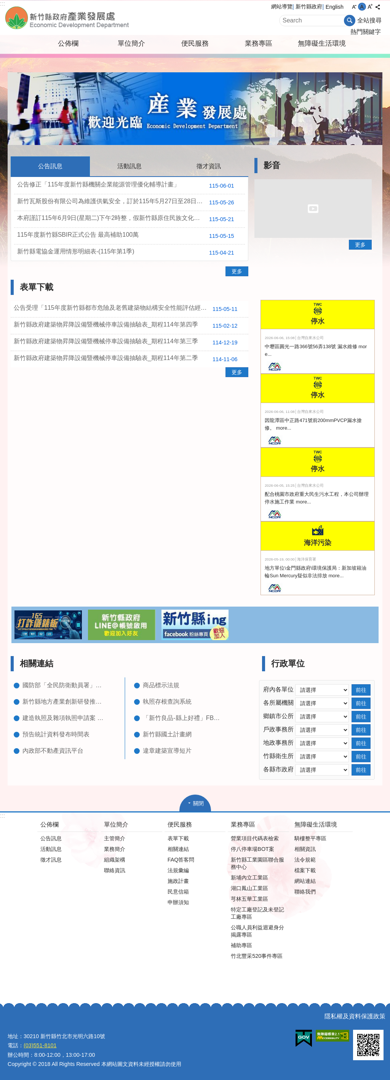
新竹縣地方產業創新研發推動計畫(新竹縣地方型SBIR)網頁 (64, 701)
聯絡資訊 (114, 870)
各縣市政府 (278, 769)
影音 (272, 165)
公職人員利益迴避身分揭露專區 (257, 931)
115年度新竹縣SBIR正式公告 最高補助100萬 (128, 236)
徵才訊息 (51, 860)
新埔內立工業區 (249, 878)
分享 (377, 7)
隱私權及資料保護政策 (354, 1016)
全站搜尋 (369, 20)
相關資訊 (305, 849)
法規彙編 (178, 870)
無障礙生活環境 (322, 43)
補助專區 (241, 945)
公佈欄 (68, 43)
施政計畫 (178, 881)
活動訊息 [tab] (129, 166)
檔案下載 (305, 870)
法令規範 (305, 860)
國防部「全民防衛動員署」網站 (64, 685)
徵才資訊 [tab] (209, 166)
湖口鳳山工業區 (249, 888)
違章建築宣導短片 (167, 750)
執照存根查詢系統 (167, 701)
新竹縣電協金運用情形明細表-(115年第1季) (128, 253)
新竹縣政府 (309, 6)
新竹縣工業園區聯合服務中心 (257, 863)
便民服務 (195, 43)
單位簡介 (131, 43)
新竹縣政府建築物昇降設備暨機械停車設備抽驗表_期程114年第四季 (128, 326)
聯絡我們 (305, 892)
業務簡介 (114, 849)
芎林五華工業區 (249, 899)
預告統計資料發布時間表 (56, 734)
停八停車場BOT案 (252, 849)
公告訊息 (51, 838)
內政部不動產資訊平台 (52, 750)
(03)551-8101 (40, 1045)
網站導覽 (281, 6)
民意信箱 (178, 892)
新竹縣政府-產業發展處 (90, 17)
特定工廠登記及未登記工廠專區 (257, 913)
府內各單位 (278, 689)
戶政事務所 (278, 729)
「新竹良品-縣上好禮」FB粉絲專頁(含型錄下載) (185, 718)
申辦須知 (178, 902)
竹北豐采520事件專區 (257, 956)
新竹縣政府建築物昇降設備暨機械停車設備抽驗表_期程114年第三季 (128, 342)
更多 (237, 271)
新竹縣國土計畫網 (167, 734)
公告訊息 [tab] (50, 166)
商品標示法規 (161, 685)
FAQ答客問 (181, 860)
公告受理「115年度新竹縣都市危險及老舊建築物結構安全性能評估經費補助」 (128, 309)
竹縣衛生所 (278, 756)
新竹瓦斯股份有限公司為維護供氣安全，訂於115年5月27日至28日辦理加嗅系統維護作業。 (131, 202)
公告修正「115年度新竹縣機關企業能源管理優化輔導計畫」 (128, 186)
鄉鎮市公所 (278, 716)
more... (283, 428)
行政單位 (288, 663)
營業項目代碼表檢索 (255, 838)
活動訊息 (51, 849)
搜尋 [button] (349, 20)
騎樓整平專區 (310, 838)
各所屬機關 (278, 702)
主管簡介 (114, 838)
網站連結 (305, 881)
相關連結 (36, 663)
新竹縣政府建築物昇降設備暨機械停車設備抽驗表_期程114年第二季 (128, 359)
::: (2, 3)
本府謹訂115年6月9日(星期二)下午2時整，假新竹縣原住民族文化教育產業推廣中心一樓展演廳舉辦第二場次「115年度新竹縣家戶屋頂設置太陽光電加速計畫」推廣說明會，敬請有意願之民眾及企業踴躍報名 (131, 219)
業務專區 (258, 43)
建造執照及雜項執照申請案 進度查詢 (64, 718)
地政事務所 (278, 742)
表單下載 (36, 287)
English (335, 7)
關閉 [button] (198, 803)
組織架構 (114, 860)
